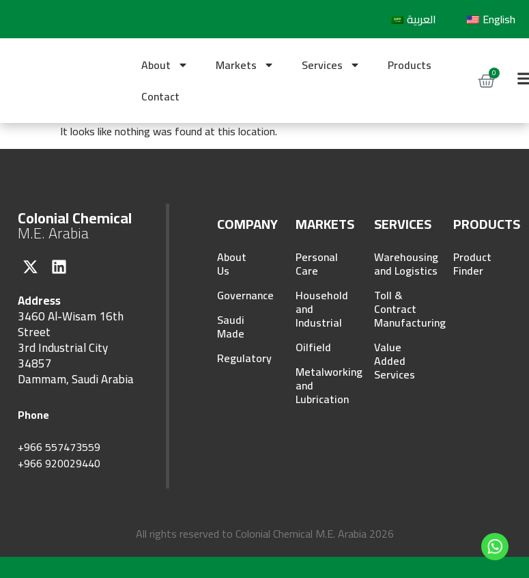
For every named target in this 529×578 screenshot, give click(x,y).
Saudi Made (230, 326)
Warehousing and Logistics (396, 264)
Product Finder (472, 264)
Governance (239, 295)
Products (409, 65)
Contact (160, 96)
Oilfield (313, 347)
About (164, 65)
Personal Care (317, 264)
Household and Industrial (317, 309)
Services (331, 65)
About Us (231, 264)
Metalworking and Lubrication (317, 385)
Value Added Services (394, 361)
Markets (245, 65)
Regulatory (239, 358)
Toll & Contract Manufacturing (396, 309)
